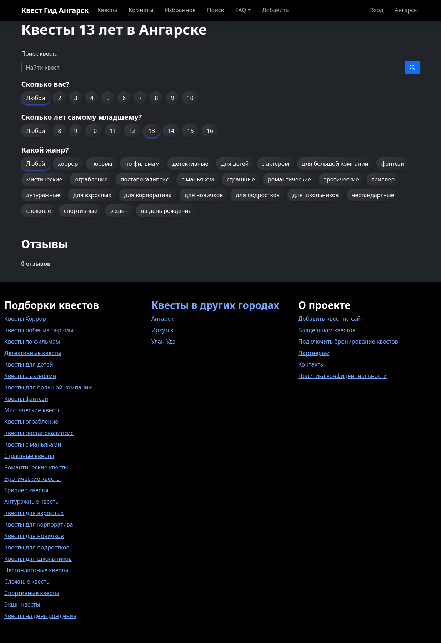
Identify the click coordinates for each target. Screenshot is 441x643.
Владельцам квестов (327, 330)
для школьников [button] (315, 195)
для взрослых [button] (92, 195)
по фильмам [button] (142, 164)
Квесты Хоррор (25, 319)
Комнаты (141, 10)
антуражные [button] (43, 195)
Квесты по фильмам (32, 341)
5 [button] (108, 98)
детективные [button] (190, 164)
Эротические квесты (32, 479)
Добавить (275, 10)
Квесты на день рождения (40, 616)
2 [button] (59, 98)
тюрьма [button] (101, 164)
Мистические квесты (33, 410)
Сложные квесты (27, 581)
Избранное (180, 10)
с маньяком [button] (197, 179)
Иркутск (162, 330)
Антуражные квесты (32, 501)
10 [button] (190, 98)
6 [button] (124, 98)
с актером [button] (275, 164)
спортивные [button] (80, 211)
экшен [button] (119, 211)
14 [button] (171, 131)
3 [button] (75, 98)
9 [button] (172, 98)
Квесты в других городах (215, 305)
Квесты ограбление (31, 421)
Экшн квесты (22, 604)
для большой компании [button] (335, 164)
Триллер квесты (26, 490)
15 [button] (190, 131)
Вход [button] (376, 10)
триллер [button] (383, 179)
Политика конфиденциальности (342, 376)
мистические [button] (44, 179)
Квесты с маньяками (32, 444)
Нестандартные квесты (36, 570)
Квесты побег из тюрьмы (38, 330)
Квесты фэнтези (26, 399)
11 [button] (113, 131)
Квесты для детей (28, 364)
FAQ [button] (240, 10)
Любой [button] (35, 98)
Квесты (107, 10)
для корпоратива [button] (148, 195)
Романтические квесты (36, 467)
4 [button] (92, 98)
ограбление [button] (91, 179)
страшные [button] (241, 179)
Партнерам (313, 353)
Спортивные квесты (31, 593)
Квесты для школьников (38, 559)
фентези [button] (392, 164)
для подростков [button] (258, 195)
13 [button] (152, 131)
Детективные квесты (32, 353)
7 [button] (140, 98)
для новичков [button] (204, 195)
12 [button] (132, 131)
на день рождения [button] (166, 211)
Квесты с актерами (30, 376)
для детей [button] (235, 164)
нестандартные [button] (373, 195)
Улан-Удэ (163, 341)
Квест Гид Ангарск (55, 10)
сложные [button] (38, 211)
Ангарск (406, 10)
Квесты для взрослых (34, 513)
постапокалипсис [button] (145, 179)
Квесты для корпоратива (38, 524)
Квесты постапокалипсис (39, 433)
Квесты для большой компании (48, 387)
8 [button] (156, 98)
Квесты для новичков (34, 536)
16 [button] (210, 131)
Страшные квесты (29, 456)
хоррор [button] (68, 164)
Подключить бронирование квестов (348, 341)
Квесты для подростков (36, 547)
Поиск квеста (39, 54)
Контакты (311, 364)
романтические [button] (289, 179)
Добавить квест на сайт (330, 319)
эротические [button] (341, 179)
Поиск (215, 10)
